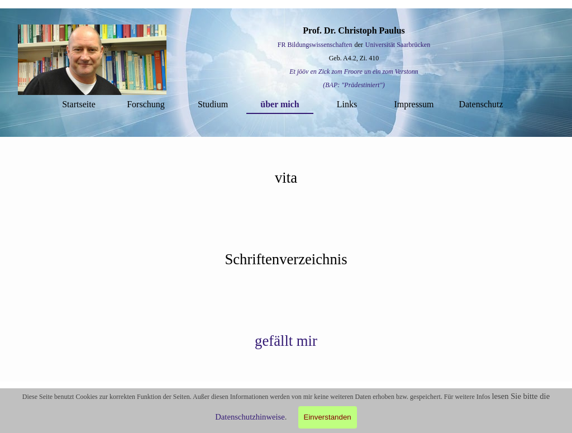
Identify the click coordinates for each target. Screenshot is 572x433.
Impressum (413, 104)
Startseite (79, 104)
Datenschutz (481, 104)
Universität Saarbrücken (397, 45)
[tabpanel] (354, 57)
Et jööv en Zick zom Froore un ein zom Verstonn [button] (353, 71)
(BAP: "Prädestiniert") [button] (353, 85)
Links (347, 104)
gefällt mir (286, 340)
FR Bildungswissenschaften (315, 45)
